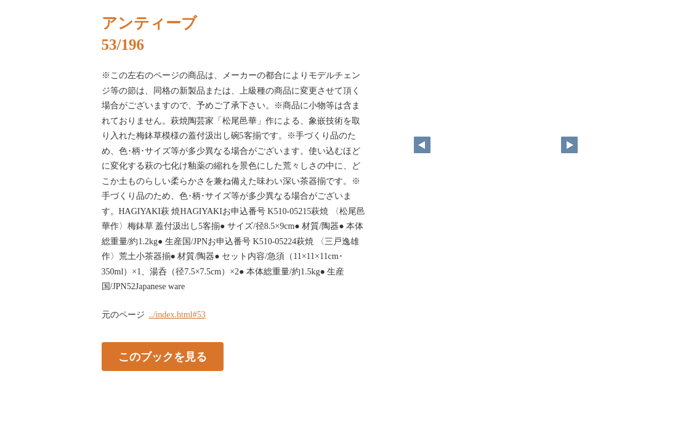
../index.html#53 (177, 314)
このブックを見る (162, 356)
